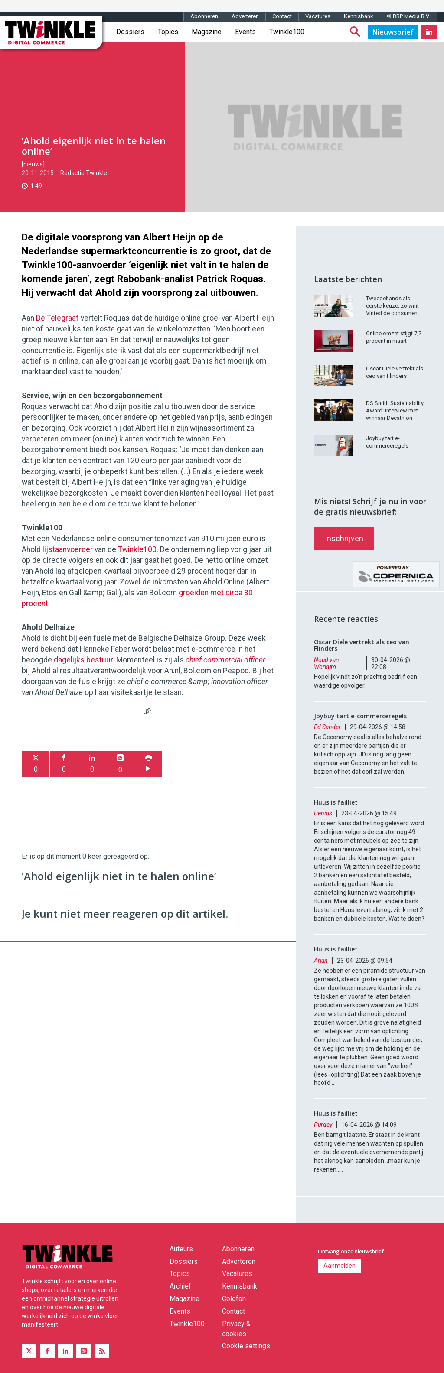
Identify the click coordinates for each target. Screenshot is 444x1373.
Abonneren (204, 16)
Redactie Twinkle (83, 172)
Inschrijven (344, 538)
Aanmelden (339, 1265)
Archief (180, 1286)
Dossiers (130, 32)
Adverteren (245, 16)
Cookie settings (246, 1346)
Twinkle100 (286, 32)
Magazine (207, 32)
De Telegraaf (57, 318)
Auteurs (181, 1249)
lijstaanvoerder (67, 549)
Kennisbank (358, 16)
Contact (282, 16)
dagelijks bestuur (83, 660)
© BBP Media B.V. (408, 16)
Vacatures (317, 16)
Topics (168, 32)
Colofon (234, 1299)
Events (245, 32)
